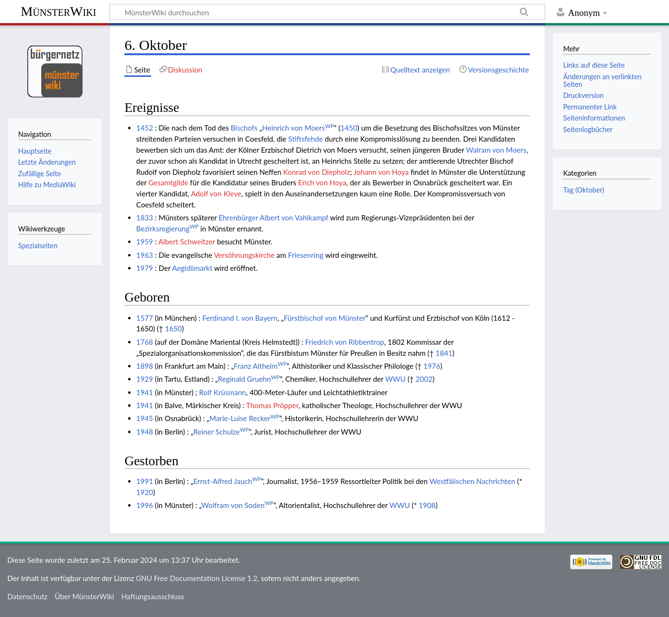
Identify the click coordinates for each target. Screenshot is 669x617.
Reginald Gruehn (249, 379)
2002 (424, 379)
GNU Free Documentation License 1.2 (196, 578)
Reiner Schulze (221, 431)
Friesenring (305, 255)
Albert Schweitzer (186, 241)
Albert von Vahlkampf (294, 217)
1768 (144, 342)
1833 (144, 217)
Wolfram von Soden (237, 505)
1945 (144, 418)
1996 (144, 505)
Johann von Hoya (381, 172)
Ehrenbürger (238, 217)
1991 (144, 481)
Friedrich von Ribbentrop (344, 342)
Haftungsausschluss (152, 596)
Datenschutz (27, 596)
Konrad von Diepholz (316, 172)
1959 (144, 241)
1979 (144, 268)
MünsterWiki (58, 11)
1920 (144, 492)
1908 (426, 505)
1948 (144, 431)
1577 (144, 318)
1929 (144, 379)
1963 (144, 255)
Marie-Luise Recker (244, 418)
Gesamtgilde (168, 182)
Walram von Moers (496, 149)
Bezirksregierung (167, 228)
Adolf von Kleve (216, 193)
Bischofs (244, 127)
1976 (431, 366)
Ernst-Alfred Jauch (227, 481)
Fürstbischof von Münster (324, 318)
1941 (144, 392)
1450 (348, 127)
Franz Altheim (260, 366)
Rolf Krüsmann (222, 392)
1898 (144, 366)
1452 (144, 127)
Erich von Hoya (322, 182)
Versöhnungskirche (244, 255)
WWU (395, 379)
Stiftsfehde (305, 138)
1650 (173, 328)
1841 (444, 353)
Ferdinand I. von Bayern (239, 318)
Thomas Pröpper (272, 405)
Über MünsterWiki (84, 596)
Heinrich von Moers (298, 127)
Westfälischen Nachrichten (472, 481)
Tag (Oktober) (583, 190)
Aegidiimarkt (192, 268)
